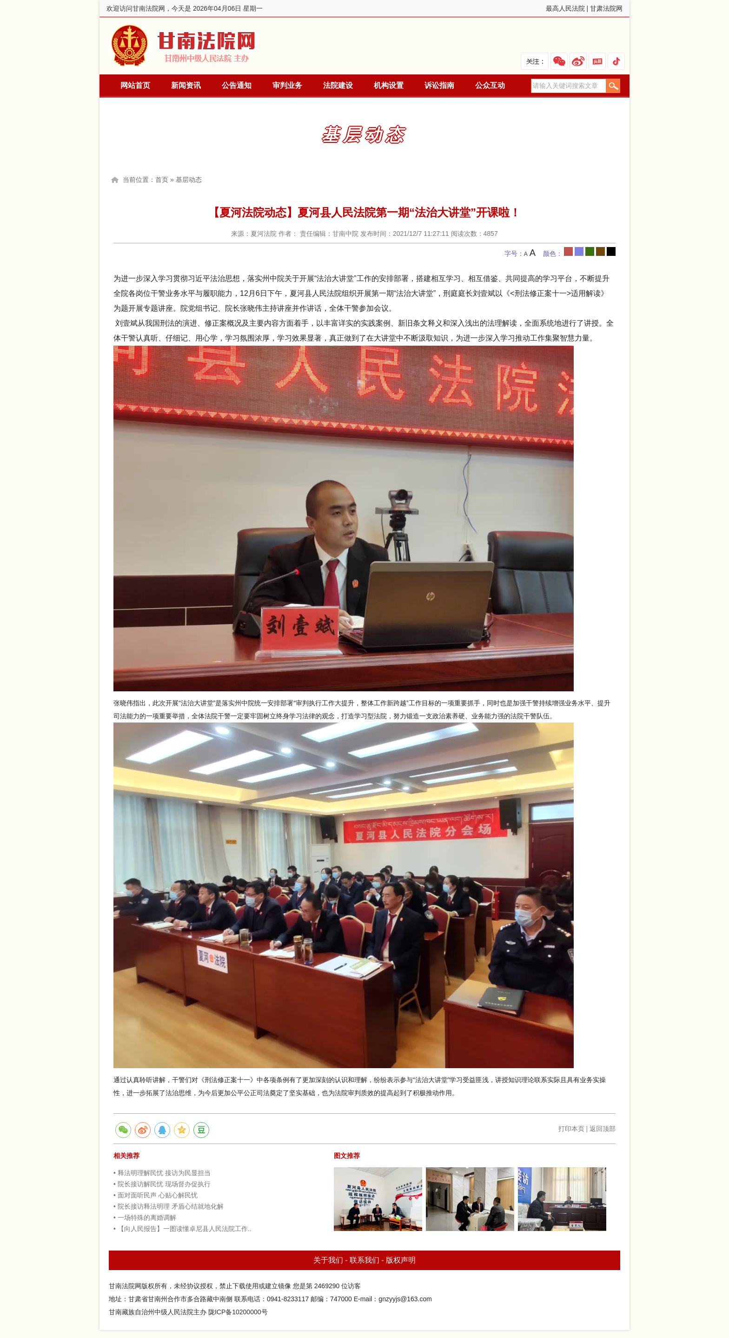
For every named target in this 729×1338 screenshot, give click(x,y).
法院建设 (338, 85)
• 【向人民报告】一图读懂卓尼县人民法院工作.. (182, 1228)
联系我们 (364, 1260)
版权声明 (401, 1260)
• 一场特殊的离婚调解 (144, 1217)
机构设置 (389, 85)
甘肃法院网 (606, 8)
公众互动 (490, 85)
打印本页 (571, 1128)
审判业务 (287, 85)
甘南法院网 (184, 46)
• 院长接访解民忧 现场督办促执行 (162, 1184)
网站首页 (135, 85)
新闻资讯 (186, 85)
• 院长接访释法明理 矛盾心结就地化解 (168, 1206)
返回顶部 (603, 1128)
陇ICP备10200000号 (238, 1312)
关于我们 (328, 1260)
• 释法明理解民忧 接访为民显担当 (162, 1173)
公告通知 (237, 85)
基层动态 (189, 179)
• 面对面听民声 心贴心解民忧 (155, 1195)
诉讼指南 (439, 85)
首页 (161, 179)
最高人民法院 (565, 8)
